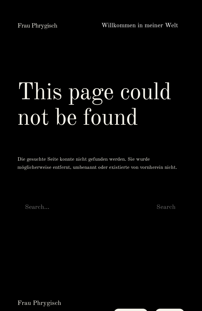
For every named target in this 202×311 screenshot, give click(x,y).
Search (166, 207)
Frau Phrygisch (37, 26)
